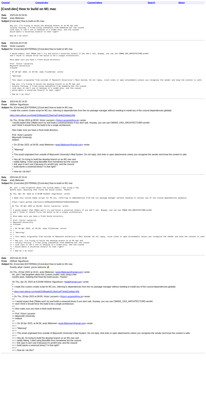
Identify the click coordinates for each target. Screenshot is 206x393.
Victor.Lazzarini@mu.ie (67, 131)
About (181, 2)
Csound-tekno (94, 2)
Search (151, 2)
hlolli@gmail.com (73, 306)
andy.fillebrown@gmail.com (69, 156)
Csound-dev (42, 2)
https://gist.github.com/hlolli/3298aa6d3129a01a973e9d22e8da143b (42, 126)
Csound (5, 2)
